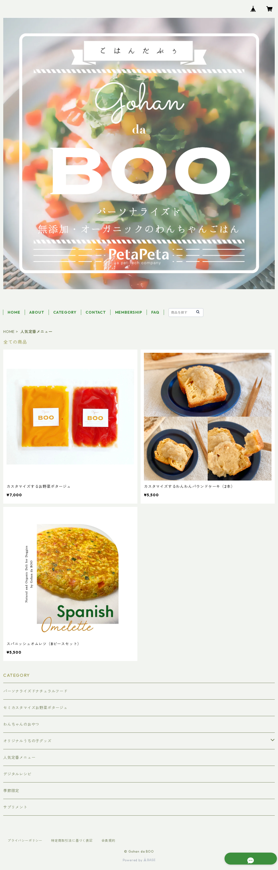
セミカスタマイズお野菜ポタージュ (35, 707)
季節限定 (11, 790)
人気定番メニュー (19, 757)
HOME (14, 312)
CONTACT (96, 312)
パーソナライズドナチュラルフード (35, 691)
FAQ (155, 312)
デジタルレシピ (17, 774)
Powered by (139, 860)
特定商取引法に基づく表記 (72, 840)
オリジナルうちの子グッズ (27, 740)
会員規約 (108, 840)
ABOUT (36, 312)
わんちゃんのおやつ (21, 724)
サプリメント (15, 807)
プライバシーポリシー (25, 840)
